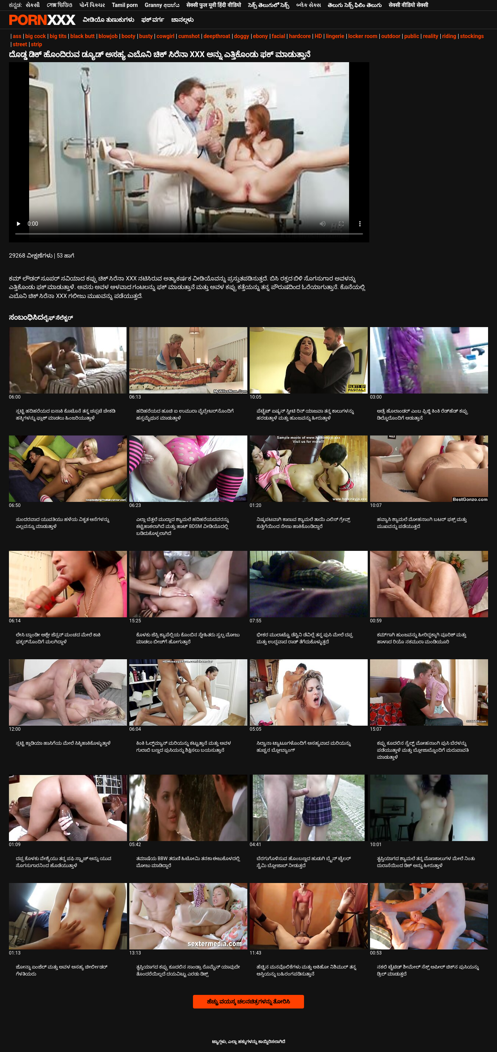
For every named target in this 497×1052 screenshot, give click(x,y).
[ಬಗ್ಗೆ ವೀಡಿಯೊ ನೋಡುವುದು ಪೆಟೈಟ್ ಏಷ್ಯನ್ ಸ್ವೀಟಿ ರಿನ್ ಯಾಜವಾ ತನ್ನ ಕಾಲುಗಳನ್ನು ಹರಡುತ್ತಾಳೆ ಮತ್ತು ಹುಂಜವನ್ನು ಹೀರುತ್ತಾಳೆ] (309, 360)
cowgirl (165, 36)
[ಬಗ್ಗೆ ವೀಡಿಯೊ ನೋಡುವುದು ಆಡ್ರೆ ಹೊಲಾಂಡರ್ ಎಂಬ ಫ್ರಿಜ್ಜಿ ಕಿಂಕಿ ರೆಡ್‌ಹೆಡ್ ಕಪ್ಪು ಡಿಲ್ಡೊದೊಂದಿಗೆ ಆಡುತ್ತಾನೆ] (429, 360)
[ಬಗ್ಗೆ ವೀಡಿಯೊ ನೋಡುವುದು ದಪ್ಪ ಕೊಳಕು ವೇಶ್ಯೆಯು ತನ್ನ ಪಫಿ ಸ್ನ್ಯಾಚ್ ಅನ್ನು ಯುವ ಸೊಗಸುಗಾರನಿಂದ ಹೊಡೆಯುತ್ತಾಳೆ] (68, 808)
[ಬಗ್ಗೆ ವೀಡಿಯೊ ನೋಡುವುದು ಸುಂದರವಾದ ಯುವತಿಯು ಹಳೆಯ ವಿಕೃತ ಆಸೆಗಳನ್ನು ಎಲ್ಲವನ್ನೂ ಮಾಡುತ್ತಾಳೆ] (68, 468)
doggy (241, 36)
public (411, 36)
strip (36, 44)
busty (146, 36)
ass (17, 36)
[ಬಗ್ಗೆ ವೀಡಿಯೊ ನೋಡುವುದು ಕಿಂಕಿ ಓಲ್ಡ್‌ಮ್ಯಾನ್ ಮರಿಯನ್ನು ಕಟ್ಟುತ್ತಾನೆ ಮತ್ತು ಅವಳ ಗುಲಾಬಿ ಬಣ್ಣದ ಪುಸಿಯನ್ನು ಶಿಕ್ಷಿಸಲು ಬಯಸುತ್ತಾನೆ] (188, 692)
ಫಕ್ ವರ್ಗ (153, 19)
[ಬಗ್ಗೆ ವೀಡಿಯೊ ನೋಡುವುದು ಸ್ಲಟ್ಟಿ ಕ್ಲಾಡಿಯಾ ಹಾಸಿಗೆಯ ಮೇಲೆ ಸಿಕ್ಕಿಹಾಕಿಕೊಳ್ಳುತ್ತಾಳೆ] (68, 692)
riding (449, 36)
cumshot (189, 36)
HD (318, 36)
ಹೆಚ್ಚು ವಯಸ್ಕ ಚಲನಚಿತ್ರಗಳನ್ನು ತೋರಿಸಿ (248, 1001)
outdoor (390, 36)
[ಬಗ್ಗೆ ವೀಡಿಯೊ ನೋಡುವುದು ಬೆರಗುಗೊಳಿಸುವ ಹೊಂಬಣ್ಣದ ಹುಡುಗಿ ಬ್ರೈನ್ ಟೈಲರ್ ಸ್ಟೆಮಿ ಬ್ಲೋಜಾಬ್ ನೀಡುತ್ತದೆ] (309, 808)
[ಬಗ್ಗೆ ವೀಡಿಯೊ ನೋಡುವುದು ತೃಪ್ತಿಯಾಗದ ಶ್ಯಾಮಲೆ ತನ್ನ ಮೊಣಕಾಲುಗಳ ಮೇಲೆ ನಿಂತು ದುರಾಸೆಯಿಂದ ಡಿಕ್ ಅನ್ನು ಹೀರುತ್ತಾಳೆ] (429, 808)
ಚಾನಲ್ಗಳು (182, 19)
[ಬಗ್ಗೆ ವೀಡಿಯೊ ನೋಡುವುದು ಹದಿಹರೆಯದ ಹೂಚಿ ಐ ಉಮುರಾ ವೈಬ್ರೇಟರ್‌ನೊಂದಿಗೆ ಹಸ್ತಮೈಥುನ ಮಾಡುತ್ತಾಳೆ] (188, 360)
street (20, 44)
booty (128, 36)
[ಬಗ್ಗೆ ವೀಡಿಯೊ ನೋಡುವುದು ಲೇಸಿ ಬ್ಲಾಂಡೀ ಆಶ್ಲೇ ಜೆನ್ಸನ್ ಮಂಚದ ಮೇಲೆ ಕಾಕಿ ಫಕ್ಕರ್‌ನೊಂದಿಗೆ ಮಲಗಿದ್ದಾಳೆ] (68, 584)
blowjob (108, 36)
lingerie (335, 36)
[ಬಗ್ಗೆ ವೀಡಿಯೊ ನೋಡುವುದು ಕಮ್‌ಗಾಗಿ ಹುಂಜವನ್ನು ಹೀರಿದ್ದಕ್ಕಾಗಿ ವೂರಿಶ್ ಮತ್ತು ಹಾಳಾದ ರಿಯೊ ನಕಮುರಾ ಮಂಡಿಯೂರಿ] (429, 584)
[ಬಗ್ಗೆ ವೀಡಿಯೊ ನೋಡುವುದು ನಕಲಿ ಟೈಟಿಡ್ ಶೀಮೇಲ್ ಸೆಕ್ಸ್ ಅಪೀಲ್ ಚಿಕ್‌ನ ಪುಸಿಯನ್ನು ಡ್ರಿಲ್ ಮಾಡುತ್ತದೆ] (429, 916)
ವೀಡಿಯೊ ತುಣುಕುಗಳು (108, 19)
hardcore (300, 36)
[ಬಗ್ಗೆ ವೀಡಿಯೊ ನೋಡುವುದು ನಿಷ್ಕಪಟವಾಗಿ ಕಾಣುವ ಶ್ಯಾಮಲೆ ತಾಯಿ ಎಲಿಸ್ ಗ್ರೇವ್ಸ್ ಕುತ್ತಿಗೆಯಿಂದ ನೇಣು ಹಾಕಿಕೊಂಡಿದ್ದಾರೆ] (309, 468)
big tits (58, 36)
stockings (472, 36)
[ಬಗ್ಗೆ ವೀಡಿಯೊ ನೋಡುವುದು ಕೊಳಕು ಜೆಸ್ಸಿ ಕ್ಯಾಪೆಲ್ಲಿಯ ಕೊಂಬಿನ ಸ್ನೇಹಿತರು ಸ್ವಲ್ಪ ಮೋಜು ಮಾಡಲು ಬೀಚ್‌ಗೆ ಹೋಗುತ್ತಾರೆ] (188, 584)
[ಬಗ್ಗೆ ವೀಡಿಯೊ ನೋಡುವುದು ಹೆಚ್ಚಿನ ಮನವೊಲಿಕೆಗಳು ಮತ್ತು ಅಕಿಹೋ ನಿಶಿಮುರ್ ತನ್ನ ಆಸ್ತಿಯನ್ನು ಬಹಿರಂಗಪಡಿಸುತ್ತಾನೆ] (309, 916)
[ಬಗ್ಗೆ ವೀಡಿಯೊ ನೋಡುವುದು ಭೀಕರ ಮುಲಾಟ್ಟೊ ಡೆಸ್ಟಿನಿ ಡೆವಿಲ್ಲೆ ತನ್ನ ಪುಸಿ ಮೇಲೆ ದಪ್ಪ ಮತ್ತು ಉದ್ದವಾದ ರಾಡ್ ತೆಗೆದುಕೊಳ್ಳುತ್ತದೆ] (309, 584)
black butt (82, 36)
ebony (260, 36)
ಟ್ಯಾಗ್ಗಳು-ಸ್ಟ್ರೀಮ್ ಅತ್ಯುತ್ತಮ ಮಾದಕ (42, 19)
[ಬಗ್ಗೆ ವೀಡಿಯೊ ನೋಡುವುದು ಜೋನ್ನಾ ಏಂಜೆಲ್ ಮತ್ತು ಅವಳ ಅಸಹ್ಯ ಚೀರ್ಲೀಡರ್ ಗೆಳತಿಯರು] (68, 916)
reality (430, 36)
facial (278, 36)
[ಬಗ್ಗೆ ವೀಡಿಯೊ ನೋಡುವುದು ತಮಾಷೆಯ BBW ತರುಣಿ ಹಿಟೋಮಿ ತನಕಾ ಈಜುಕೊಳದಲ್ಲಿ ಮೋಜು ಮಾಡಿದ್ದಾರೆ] (188, 808)
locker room (362, 36)
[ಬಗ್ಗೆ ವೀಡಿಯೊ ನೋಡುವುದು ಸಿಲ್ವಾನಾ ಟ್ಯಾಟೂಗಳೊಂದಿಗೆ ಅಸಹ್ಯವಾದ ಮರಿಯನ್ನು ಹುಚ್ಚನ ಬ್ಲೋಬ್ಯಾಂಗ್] (309, 692)
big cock (35, 36)
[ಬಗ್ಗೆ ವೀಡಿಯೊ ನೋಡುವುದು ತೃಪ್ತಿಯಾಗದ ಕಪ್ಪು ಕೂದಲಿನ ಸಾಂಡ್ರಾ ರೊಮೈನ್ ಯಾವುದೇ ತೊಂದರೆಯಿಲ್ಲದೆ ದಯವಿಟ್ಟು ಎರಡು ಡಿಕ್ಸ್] (188, 916)
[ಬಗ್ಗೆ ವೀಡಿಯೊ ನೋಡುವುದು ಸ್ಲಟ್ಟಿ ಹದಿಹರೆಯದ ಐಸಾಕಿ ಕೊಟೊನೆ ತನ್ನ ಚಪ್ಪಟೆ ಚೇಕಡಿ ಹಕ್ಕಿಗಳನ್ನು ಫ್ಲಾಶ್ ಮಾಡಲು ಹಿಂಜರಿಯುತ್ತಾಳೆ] (68, 360)
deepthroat (216, 36)
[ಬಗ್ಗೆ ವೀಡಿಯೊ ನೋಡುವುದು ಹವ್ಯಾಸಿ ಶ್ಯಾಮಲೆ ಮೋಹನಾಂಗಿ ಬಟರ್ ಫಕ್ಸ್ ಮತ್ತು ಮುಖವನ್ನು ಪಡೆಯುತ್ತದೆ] (429, 468)
